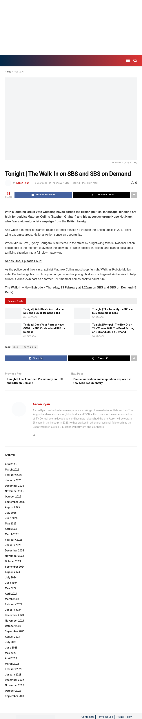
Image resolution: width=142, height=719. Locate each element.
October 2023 (13, 626)
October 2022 (13, 691)
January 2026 (13, 481)
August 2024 (12, 572)
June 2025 (11, 519)
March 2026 (12, 470)
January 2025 (13, 545)
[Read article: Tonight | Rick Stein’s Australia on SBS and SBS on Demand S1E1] (13, 313)
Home (8, 71)
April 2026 (11, 465)
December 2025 (14, 486)
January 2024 (13, 610)
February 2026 (13, 475)
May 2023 (10, 653)
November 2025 (14, 492)
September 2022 (15, 697)
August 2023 (12, 637)
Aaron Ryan (22, 182)
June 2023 (11, 648)
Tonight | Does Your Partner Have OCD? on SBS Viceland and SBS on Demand (44, 328)
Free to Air (19, 71)
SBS (67, 182)
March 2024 (12, 599)
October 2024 (13, 562)
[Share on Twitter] (101, 195)
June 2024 (11, 583)
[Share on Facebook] (43, 195)
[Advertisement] (71, 27)
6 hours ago (30, 317)
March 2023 (12, 664)
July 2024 (11, 578)
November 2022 (14, 686)
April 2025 (11, 529)
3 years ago (41, 182)
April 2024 (11, 594)
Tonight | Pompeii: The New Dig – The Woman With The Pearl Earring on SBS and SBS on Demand (113, 328)
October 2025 (13, 497)
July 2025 (11, 513)
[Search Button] (135, 60)
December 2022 (14, 680)
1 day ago (98, 317)
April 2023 (11, 659)
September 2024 (15, 567)
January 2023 (13, 675)
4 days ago (98, 336)
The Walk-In (29, 347)
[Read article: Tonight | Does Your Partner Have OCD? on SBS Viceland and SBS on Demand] (13, 329)
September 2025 (15, 502)
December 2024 (14, 551)
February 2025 (13, 540)
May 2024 (10, 589)
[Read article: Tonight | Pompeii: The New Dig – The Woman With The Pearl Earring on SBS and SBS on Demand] (82, 329)
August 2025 (12, 508)
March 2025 (12, 535)
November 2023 (14, 621)
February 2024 (13, 605)
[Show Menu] (128, 60)
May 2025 (10, 524)
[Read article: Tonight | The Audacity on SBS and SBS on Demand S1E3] (82, 313)
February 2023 (13, 670)
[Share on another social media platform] (134, 195)
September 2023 (15, 632)
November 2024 (14, 556)
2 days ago (29, 336)
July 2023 (11, 643)
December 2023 (14, 616)
